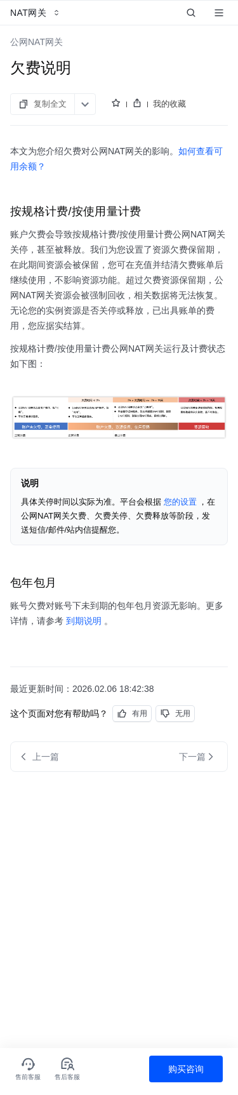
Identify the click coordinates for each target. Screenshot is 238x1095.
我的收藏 (169, 104)
